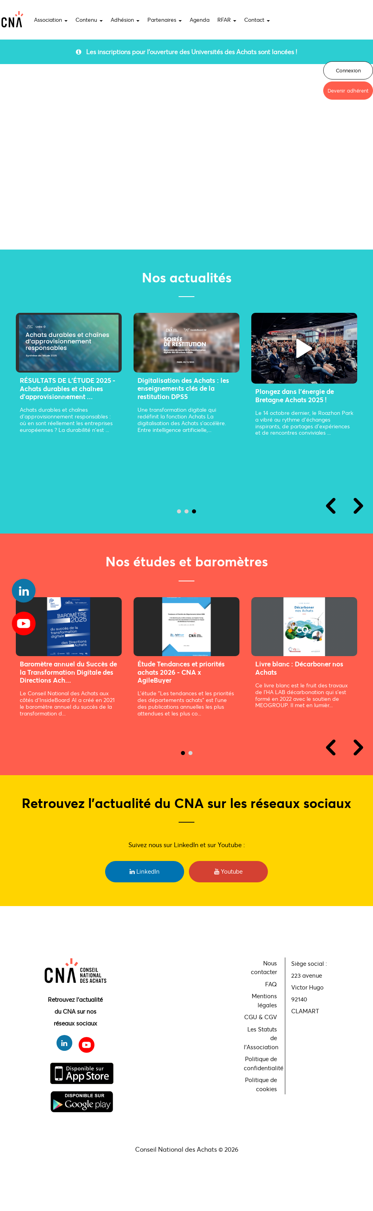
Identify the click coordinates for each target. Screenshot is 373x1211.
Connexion (348, 70)
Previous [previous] (330, 506)
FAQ (271, 984)
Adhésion (125, 19)
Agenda (199, 19)
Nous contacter (264, 967)
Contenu (89, 19)
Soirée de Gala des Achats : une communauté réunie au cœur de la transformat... (68, 399)
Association (51, 19)
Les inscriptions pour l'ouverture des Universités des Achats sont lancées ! (186, 51)
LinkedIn (145, 871)
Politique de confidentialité (261, 1063)
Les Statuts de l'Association (261, 1038)
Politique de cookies (261, 1084)
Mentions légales (264, 1000)
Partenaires (164, 19)
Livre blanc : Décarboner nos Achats (68, 667)
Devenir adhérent (348, 90)
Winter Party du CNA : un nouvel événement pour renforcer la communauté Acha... (294, 412)
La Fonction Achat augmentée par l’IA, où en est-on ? (184, 403)
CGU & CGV (260, 1017)
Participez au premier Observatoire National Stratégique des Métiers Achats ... (308, 676)
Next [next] (358, 506)
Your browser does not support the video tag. (186, 157)
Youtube (228, 871)
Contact (257, 19)
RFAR (226, 19)
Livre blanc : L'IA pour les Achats (180, 667)
